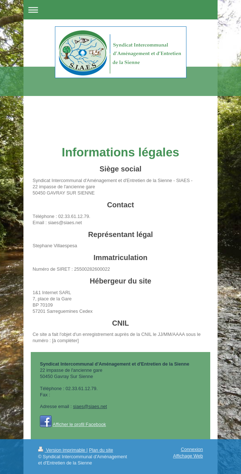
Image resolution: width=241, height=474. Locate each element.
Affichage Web (188, 456)
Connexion (192, 449)
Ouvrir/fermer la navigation (120, 10)
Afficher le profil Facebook (79, 424)
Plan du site (101, 450)
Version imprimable (62, 450)
